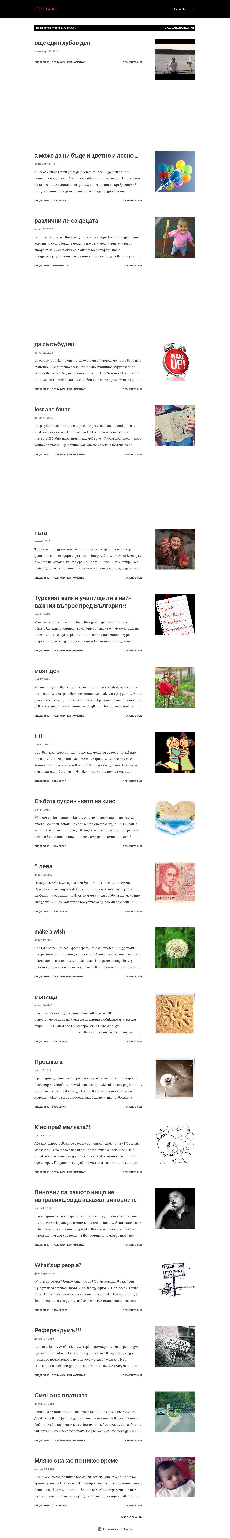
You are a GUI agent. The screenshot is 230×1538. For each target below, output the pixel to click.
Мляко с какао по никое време (76, 1460)
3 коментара (60, 911)
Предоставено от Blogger (115, 1528)
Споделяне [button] (41, 62)
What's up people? (57, 1264)
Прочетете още (132, 62)
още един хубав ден (62, 42)
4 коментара (60, 1505)
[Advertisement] (88, 115)
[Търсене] (179, 9)
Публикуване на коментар (68, 62)
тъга (40, 532)
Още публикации (131, 1517)
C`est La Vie (46, 9)
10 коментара (60, 265)
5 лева (43, 866)
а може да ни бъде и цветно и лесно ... (86, 155)
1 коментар (59, 200)
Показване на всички (178, 27)
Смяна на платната (61, 1395)
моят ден (47, 670)
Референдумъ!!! (57, 1330)
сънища (45, 996)
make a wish (49, 931)
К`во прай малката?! (62, 1126)
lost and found (52, 409)
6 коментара (60, 1310)
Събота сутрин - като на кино (75, 800)
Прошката (48, 1061)
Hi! (38, 735)
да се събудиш (55, 343)
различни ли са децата (66, 220)
